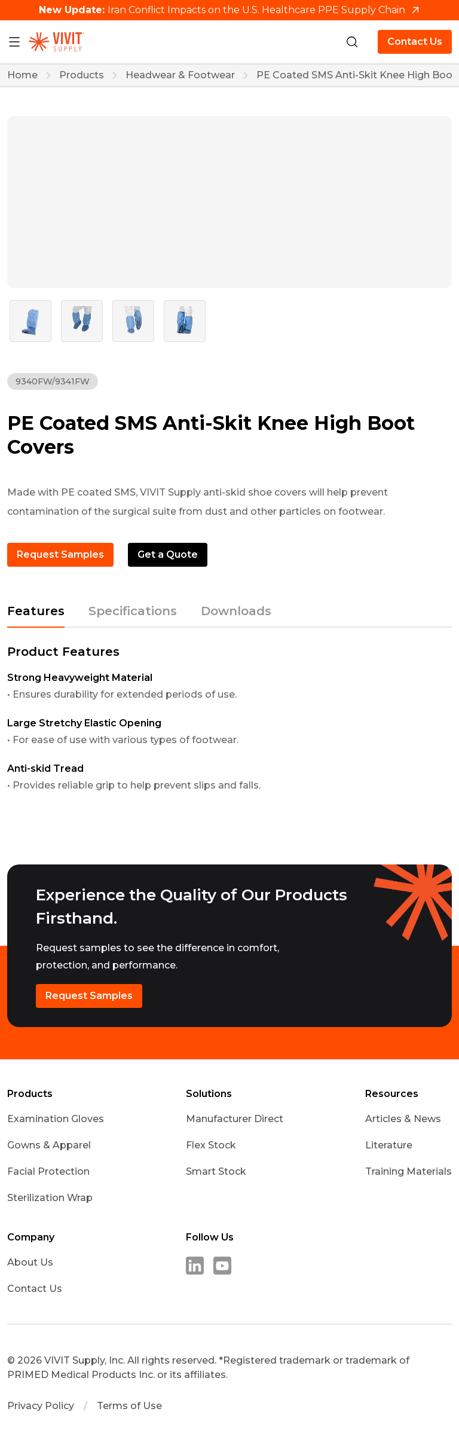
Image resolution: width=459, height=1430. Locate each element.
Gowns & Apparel (49, 1145)
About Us (30, 1262)
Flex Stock (211, 1145)
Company (30, 1237)
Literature (388, 1145)
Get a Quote (167, 554)
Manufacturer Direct (234, 1119)
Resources (391, 1094)
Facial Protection (48, 1171)
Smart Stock (216, 1171)
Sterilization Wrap (50, 1197)
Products (81, 75)
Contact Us (414, 41)
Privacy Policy (40, 1406)
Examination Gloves (55, 1119)
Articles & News (403, 1119)
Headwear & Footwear (180, 75)
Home (22, 75)
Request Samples (60, 554)
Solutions (209, 1094)
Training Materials (408, 1171)
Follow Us (210, 1237)
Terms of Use (129, 1406)
